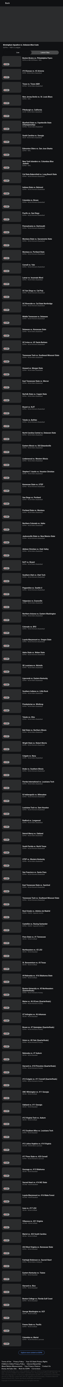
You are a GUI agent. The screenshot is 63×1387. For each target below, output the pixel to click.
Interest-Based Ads (34, 1364)
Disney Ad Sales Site (9, 1369)
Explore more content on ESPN (31, 1353)
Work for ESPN (24, 1369)
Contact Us (46, 1366)
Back (6, 3)
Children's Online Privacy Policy (13, 1364)
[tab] (18, 52)
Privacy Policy (18, 1362)
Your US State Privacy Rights (36, 1362)
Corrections (36, 1369)
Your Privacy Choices (32, 1366)
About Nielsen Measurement (12, 1366)
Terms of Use (6, 1362)
